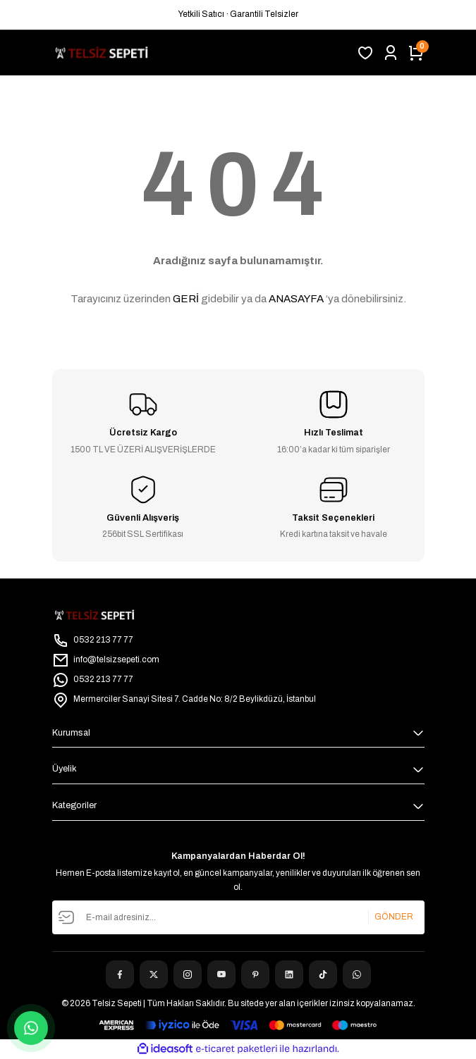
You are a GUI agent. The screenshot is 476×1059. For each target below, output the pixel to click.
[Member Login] (390, 52)
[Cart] (416, 52)
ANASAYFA (296, 298)
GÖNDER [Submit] (393, 916)
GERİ (186, 298)
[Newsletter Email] (238, 917)
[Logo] (101, 52)
